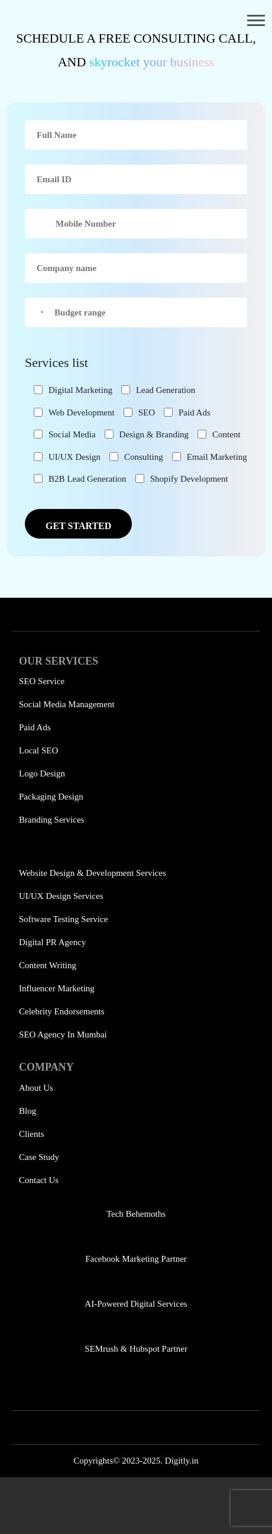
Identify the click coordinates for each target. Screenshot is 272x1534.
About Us (36, 1088)
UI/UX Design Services (61, 896)
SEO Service (41, 681)
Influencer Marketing (57, 988)
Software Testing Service (63, 919)
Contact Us (39, 1180)
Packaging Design (51, 796)
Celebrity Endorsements (62, 1011)
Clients (31, 1134)
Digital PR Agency (52, 942)
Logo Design (42, 773)
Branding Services (51, 819)
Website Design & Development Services (92, 873)
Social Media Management (67, 704)
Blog (27, 1111)
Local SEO (38, 750)
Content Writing (47, 965)
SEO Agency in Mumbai (63, 1034)
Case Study (39, 1157)
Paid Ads (35, 727)
